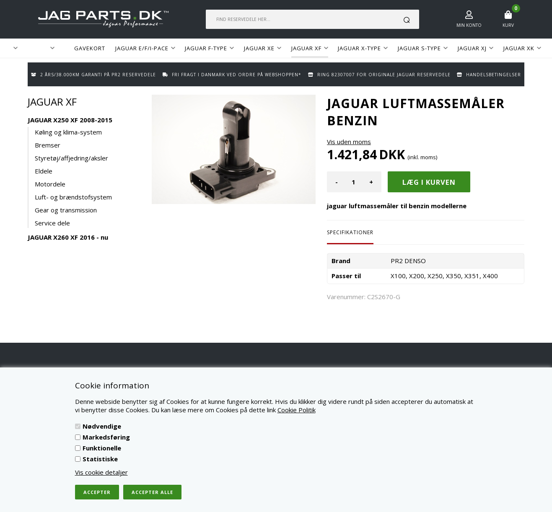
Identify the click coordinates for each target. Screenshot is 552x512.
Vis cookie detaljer (101, 472)
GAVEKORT (89, 48)
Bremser (47, 145)
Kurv (508, 25)
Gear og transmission (66, 210)
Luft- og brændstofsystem (73, 197)
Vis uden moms (349, 141)
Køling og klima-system (68, 132)
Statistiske (100, 459)
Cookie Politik (296, 410)
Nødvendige (102, 426)
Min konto (469, 25)
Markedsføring (106, 437)
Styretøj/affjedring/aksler (71, 158)
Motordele (50, 184)
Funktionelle (102, 448)
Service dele (52, 223)
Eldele (43, 171)
